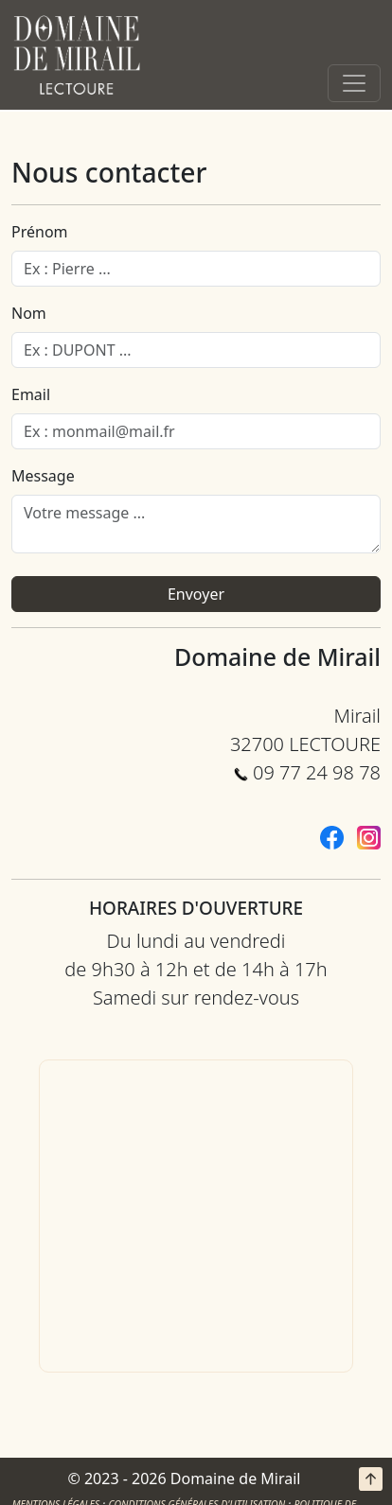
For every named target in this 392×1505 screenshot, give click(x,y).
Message (43, 475)
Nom (28, 313)
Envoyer (196, 594)
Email (30, 394)
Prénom (39, 231)
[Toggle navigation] (354, 83)
